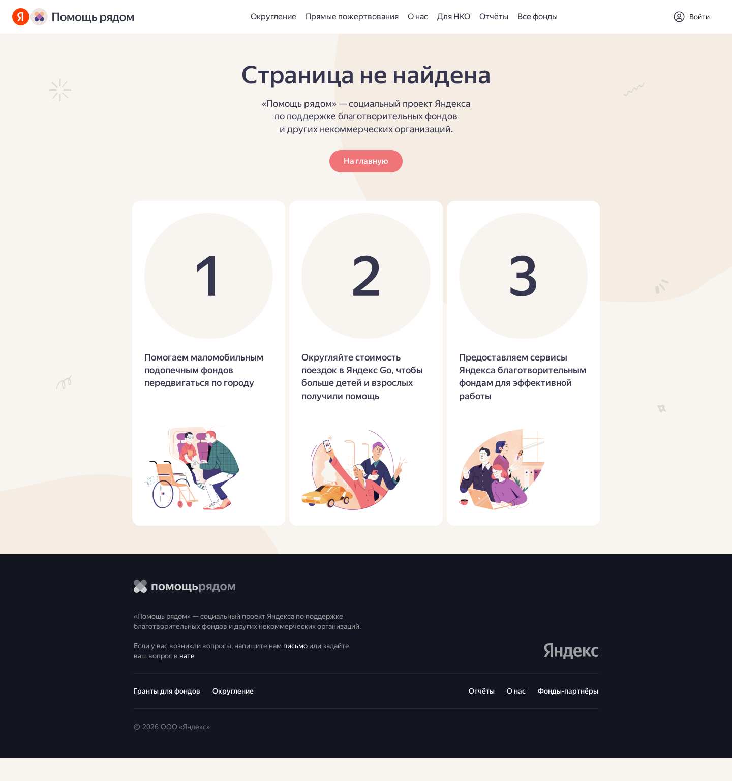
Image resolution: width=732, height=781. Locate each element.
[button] (691, 17)
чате (225, 676)
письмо (317, 664)
